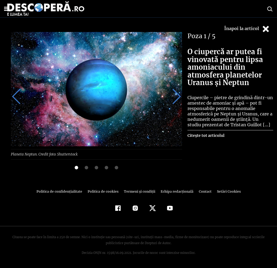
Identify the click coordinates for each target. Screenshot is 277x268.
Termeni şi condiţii (139, 191)
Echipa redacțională (175, 191)
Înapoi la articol (247, 29)
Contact (203, 191)
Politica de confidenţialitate (62, 191)
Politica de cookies (103, 191)
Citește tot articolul (205, 135)
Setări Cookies (226, 191)
